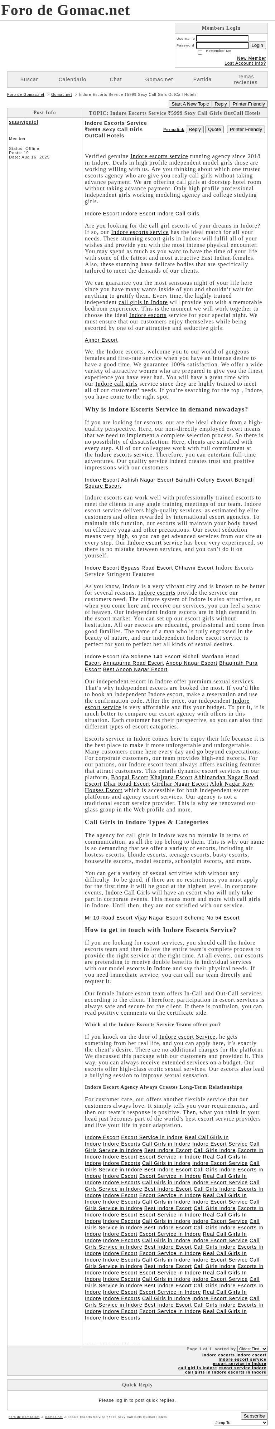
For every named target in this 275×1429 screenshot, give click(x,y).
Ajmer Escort (101, 340)
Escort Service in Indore (152, 1137)
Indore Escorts (121, 1144)
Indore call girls (116, 384)
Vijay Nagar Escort (159, 918)
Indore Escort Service (220, 1144)
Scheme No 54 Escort (212, 918)
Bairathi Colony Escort (204, 480)
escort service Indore (242, 1368)
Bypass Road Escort (147, 568)
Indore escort (251, 1355)
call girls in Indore (143, 302)
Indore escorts (148, 315)
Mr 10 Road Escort (109, 918)
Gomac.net (159, 79)
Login (257, 45)
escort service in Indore (239, 1363)
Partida (202, 79)
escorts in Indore (149, 968)
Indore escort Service (187, 1037)
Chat (116, 79)
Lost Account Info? (245, 63)
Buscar (29, 79)
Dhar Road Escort (126, 784)
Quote (214, 129)
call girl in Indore (197, 1368)
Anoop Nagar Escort (191, 663)
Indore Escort (102, 213)
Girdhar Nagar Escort (180, 784)
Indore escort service (154, 543)
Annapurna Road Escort (133, 663)
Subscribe (254, 1416)
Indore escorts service (159, 156)
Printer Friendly (249, 104)
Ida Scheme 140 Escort (151, 656)
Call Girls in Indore (166, 1144)
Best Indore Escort (168, 1150)
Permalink (173, 129)
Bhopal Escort (129, 777)
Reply (221, 104)
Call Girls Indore (215, 1150)
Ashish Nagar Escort (147, 480)
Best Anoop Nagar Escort (135, 669)
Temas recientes (246, 79)
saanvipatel (23, 122)
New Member (251, 58)
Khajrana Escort (171, 777)
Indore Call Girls (178, 213)
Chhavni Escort (194, 568)
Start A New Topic (190, 104)
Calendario (73, 79)
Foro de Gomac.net (25, 95)
